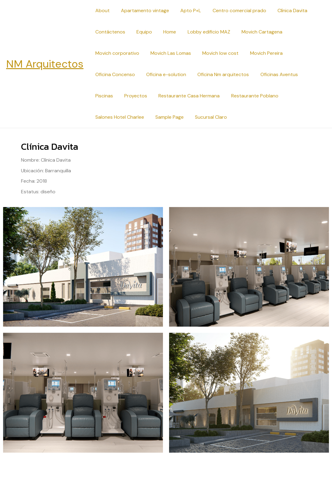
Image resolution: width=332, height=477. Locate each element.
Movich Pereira (260, 53)
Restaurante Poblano (221, 96)
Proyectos (105, 96)
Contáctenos (109, 32)
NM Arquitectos (44, 64)
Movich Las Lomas (168, 53)
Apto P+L (186, 10)
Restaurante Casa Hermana (157, 96)
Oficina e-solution (164, 74)
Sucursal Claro (148, 117)
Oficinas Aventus (273, 74)
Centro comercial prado (233, 10)
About (101, 10)
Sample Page (108, 117)
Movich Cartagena (254, 32)
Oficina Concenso (114, 74)
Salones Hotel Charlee (279, 96)
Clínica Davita (285, 10)
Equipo (142, 32)
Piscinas (311, 74)
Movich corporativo (116, 53)
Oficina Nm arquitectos (219, 74)
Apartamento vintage (142, 10)
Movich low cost (216, 53)
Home (165, 32)
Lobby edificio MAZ (203, 32)
